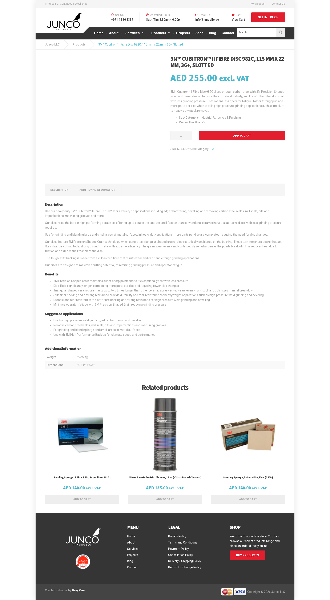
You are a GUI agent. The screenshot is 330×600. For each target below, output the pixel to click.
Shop (200, 33)
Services (132, 33)
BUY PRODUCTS (247, 555)
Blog (212, 33)
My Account (258, 3)
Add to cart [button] (82, 499)
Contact (228, 33)
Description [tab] (59, 190)
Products (158, 33)
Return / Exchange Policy (184, 567)
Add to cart (242, 135)
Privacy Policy (177, 536)
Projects (183, 33)
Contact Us (278, 3)
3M (212, 149)
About (113, 33)
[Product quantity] (181, 135)
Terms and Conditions (182, 542)
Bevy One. (78, 590)
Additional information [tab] (97, 190)
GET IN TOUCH (268, 17)
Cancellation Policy (180, 555)
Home (99, 33)
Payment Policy (178, 548)
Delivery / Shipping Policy (184, 561)
